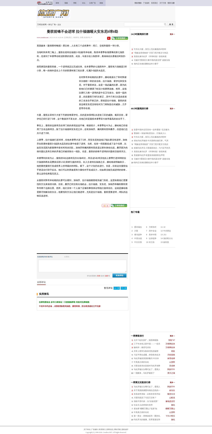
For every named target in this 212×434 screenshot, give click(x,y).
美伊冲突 (152, 235)
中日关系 (138, 242)
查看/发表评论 (85, 37)
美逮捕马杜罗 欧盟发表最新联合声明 (149, 155)
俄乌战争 (138, 235)
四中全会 (152, 231)
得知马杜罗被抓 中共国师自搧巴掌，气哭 (151, 141)
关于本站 (87, 429)
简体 (136, 3)
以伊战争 (152, 238)
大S (164, 235)
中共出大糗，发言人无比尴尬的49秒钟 (150, 49)
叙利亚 (166, 242)
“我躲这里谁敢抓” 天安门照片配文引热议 (151, 53)
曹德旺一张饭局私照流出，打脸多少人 (150, 133)
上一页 (116, 288)
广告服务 (94, 429)
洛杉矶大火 (168, 238)
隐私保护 (125, 429)
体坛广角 (52, 24)
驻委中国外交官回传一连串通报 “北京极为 (151, 130)
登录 (169, 3)
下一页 (123, 288)
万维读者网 (42, 24)
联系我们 (102, 429)
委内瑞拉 (138, 227)
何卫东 (152, 242)
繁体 (140, 3)
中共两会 (167, 231)
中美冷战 (138, 238)
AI (164, 227)
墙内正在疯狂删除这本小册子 (146, 64)
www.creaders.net (42, 37)
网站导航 (117, 429)
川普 (136, 231)
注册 (173, 3)
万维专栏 (152, 227)
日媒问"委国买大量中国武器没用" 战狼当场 (152, 60)
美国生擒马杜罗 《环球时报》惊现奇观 (150, 56)
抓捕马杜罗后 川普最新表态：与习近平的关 (152, 148)
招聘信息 (110, 429)
